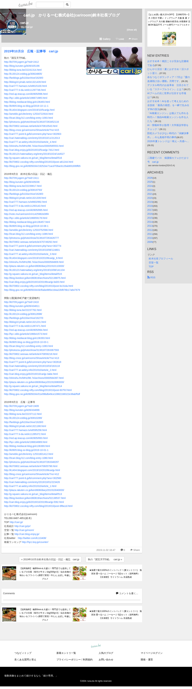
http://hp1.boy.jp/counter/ (35, 542)
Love (120, 39)
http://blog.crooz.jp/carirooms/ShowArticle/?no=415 (31, 130)
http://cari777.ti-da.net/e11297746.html (25, 90)
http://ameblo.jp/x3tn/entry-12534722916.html (28, 113)
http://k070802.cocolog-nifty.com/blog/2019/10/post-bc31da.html (38, 286)
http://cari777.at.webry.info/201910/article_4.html (30, 142)
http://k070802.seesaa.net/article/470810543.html (31, 126)
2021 (150, 194)
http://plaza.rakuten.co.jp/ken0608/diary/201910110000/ (34, 266)
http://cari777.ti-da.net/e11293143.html (25, 205)
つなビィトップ (22, 653)
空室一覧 (153, 262)
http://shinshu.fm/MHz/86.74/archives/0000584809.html (34, 262)
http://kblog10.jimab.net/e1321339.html (25, 198)
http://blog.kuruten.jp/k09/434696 (22, 410)
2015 (150, 217)
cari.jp (25, 22)
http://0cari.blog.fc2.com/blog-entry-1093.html (28, 117)
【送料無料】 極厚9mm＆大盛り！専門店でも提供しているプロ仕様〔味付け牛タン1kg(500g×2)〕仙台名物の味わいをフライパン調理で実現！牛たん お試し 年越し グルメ (45, 573)
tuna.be (96, 646)
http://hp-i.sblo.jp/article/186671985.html (25, 98)
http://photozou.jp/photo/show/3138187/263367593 (31, 350)
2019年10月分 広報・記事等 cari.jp (31, 51)
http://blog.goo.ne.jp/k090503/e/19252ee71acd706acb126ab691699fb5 (42, 166)
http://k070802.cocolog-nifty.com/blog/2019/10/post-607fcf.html (38, 390)
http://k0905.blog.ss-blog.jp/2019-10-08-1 (26, 226)
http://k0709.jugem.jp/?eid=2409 (21, 406)
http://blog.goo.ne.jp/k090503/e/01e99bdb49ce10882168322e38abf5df (42, 394)
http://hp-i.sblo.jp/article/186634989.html (25, 442)
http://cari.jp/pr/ (22, 526)
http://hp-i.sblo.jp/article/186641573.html (25, 334)
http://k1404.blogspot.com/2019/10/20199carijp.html (32, 470)
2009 (150, 242)
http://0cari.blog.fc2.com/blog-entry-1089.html (28, 234)
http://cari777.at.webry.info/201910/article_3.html (30, 254)
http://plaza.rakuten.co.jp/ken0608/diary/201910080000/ (34, 382)
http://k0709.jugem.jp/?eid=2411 (21, 178)
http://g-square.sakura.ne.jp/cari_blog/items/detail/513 (33, 494)
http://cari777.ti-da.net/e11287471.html (25, 326)
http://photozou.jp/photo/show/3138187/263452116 (31, 121)
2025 (150, 181)
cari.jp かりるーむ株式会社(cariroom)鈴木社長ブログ (71, 15)
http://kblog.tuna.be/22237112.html (23, 414)
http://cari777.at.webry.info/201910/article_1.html (30, 486)
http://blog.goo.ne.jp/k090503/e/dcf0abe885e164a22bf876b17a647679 (42, 290)
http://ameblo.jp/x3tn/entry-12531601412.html (28, 454)
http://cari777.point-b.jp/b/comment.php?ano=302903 (32, 134)
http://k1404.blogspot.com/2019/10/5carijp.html (29, 109)
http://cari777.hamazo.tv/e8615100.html (25, 86)
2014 (150, 221)
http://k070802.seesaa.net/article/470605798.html (31, 466)
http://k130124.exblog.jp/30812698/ (23, 314)
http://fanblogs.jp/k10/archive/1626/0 (23, 422)
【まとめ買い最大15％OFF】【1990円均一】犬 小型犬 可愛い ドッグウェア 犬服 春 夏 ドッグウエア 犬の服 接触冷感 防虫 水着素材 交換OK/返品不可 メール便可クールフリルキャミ (169, 21)
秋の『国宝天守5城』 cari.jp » (105, 559)
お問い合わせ (106, 659)
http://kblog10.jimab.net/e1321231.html (25, 322)
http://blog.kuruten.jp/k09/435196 (22, 65)
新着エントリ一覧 (66, 653)
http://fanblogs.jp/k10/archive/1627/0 (23, 318)
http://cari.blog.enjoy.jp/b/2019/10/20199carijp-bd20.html (34, 282)
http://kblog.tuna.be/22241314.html (23, 69)
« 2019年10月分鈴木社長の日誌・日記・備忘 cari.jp (50, 559)
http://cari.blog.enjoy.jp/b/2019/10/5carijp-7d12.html (31, 150)
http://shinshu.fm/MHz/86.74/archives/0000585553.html (34, 146)
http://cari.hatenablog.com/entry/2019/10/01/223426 (32, 482)
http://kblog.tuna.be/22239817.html (23, 186)
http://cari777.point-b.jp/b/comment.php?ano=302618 (32, 362)
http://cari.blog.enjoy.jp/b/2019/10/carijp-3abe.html (31, 374)
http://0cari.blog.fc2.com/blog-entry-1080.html (28, 458)
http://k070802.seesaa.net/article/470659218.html (31, 354)
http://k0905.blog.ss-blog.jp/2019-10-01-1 (26, 450)
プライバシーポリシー (68, 659)
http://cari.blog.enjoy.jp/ (26, 534)
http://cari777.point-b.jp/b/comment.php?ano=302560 (32, 478)
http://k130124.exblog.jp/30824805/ (23, 73)
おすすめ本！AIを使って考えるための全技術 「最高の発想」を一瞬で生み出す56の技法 (168, 105)
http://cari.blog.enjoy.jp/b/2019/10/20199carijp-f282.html (34, 502)
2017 (150, 209)
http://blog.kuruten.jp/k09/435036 (22, 182)
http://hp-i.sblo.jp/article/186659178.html (25, 218)
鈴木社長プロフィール (161, 258)
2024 (150, 186)
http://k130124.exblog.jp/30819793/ (23, 190)
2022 (150, 190)
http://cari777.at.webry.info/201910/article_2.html (30, 370)
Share (133, 39)
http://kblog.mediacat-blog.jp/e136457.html (27, 222)
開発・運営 (147, 659)
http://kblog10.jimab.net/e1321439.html (25, 82)
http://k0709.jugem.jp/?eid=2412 (21, 61)
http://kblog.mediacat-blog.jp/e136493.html (27, 102)
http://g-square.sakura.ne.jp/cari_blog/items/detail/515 (33, 274)
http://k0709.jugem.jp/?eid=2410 (21, 302)
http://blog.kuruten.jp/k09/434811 (22, 306)
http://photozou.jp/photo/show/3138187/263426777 (31, 238)
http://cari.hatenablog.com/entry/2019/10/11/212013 (32, 138)
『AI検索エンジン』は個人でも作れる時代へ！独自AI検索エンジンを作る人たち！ (168, 117)
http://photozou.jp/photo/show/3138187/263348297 (31, 462)
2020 (150, 198)
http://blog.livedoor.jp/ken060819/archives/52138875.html (35, 278)
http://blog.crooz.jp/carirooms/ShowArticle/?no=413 (31, 358)
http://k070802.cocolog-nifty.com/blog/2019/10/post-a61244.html (38, 161)
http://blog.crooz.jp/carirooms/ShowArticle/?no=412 (31, 474)
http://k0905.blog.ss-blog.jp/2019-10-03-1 (26, 342)
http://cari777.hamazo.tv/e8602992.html (25, 201)
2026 (150, 177)
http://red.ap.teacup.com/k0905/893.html (26, 438)
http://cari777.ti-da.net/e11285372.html (25, 434)
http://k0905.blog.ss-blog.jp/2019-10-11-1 (26, 105)
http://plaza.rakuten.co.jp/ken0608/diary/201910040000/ (34, 490)
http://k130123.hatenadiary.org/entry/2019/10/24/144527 (34, 153)
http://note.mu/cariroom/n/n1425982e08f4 (26, 214)
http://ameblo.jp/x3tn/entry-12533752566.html (28, 230)
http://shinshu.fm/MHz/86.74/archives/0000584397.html (34, 378)
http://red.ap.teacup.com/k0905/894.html (26, 330)
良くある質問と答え (25, 659)
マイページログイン (152, 653)
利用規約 (88, 659)
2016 (150, 213)
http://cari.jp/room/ (24, 530)
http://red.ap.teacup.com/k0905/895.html (26, 210)
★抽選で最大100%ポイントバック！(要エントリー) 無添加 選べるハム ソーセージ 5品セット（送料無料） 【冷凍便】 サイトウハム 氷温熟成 (115, 573)
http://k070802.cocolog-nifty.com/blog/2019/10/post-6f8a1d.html (38, 506)
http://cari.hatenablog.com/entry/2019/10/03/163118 (32, 366)
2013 (150, 225)
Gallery (105, 39)
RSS (151, 277)
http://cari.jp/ (16, 522)
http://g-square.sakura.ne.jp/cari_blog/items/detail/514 (33, 386)
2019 (150, 201)
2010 (150, 238)
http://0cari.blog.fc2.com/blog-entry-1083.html (28, 346)
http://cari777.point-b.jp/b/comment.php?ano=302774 (32, 246)
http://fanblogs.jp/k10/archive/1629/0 (23, 77)
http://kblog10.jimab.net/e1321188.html (25, 426)
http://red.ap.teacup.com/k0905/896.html (26, 94)
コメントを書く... (127, 593)
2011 (150, 234)
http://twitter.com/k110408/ (32, 538)
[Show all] (132, 29)
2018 (150, 205)
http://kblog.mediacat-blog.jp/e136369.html (27, 446)
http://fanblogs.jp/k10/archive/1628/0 (23, 194)
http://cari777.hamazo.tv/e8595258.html (25, 430)
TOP (151, 266)
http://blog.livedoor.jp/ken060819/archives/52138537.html (35, 498)
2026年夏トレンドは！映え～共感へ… (168, 141)
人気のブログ (106, 653)
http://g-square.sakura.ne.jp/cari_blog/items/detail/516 (33, 157)
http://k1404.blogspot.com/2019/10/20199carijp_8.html (33, 258)
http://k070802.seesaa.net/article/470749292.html (31, 242)
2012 (150, 230)
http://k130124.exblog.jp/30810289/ (23, 418)
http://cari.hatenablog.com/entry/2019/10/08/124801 (32, 249)
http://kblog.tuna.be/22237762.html (23, 310)
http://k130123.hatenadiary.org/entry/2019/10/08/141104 (34, 270)
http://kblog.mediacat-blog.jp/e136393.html (27, 338)
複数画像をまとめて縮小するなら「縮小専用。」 (31, 675)
